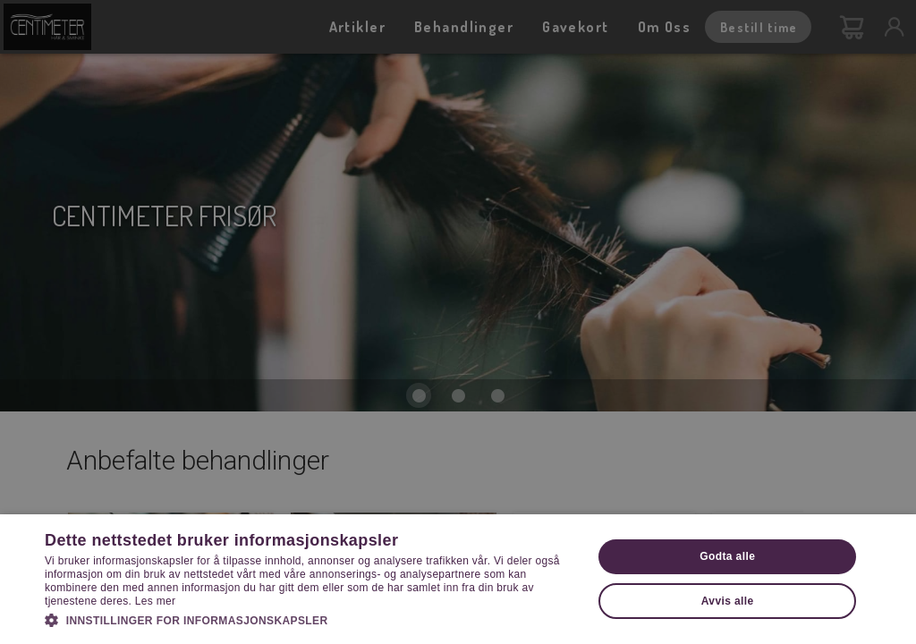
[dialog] (458, 322)
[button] (310, 619)
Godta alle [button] (727, 556)
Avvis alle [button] (727, 601)
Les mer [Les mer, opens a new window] (155, 601)
